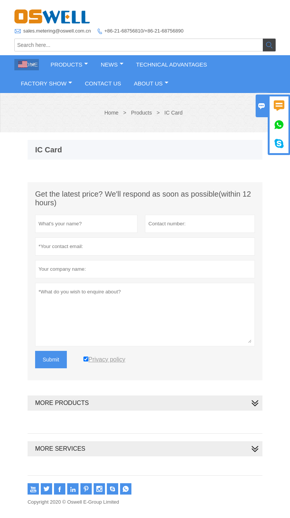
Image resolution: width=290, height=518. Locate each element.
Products (69, 64)
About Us (151, 83)
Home (111, 113)
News (112, 64)
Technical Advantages (171, 64)
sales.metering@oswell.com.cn (57, 31)
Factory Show (46, 83)
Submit (51, 360)
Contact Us (103, 83)
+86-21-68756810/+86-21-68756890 (144, 31)
